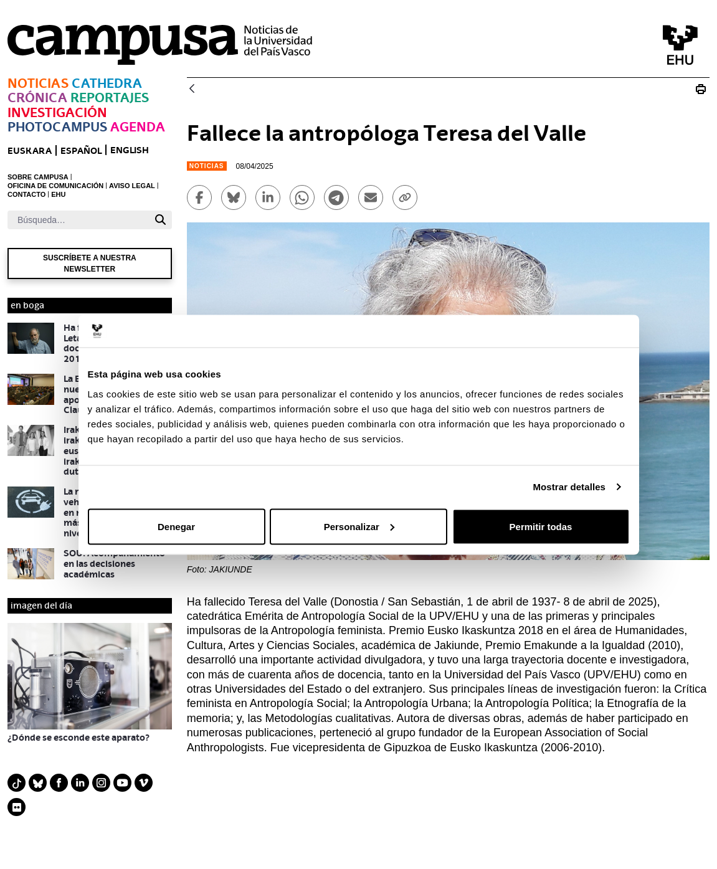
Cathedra (107, 83)
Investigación (57, 112)
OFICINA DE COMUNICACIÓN (55, 185)
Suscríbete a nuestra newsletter (89, 263)
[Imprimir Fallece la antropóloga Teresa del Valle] (701, 89)
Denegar (176, 526)
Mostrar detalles (569, 487)
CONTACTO (26, 194)
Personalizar (359, 526)
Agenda (137, 127)
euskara (29, 150)
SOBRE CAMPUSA (38, 177)
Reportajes (109, 97)
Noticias (38, 83)
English (129, 150)
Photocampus (57, 127)
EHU (58, 194)
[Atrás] (192, 89)
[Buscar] (78, 220)
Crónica (37, 97)
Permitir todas (541, 526)
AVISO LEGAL (132, 185)
